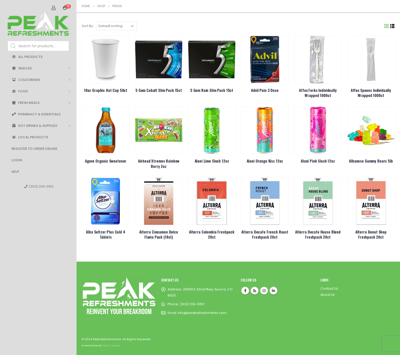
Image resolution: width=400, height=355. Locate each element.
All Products (27, 56)
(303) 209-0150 (39, 186)
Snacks (21, 68)
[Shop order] (116, 26)
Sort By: (88, 25)
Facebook (245, 291)
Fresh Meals (25, 102)
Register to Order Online (34, 148)
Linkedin (273, 291)
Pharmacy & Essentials (35, 114)
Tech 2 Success (111, 345)
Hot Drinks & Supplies (34, 125)
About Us (327, 294)
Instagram (264, 291)
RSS (254, 291)
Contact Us (329, 288)
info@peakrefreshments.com (202, 313)
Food (19, 91)
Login (16, 160)
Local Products (29, 137)
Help (15, 171)
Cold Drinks (25, 79)
